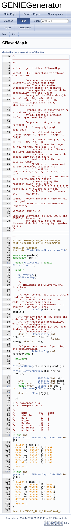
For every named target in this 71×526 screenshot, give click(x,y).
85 (6, 386)
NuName (41, 386)
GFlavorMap (31, 262)
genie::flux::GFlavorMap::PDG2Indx (36, 437)
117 (6, 472)
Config (37, 309)
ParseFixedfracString (27, 371)
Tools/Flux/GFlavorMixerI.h (46, 250)
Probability (41, 334)
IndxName (43, 383)
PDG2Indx (43, 378)
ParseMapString (22, 366)
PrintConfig (40, 351)
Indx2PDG (43, 381)
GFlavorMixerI (22, 265)
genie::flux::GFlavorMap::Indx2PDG (36, 474)
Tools (5, 34)
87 (6, 393)
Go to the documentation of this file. (23, 52)
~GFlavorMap (26, 277)
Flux (14, 34)
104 (6, 435)
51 (6, 262)
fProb (35, 393)
